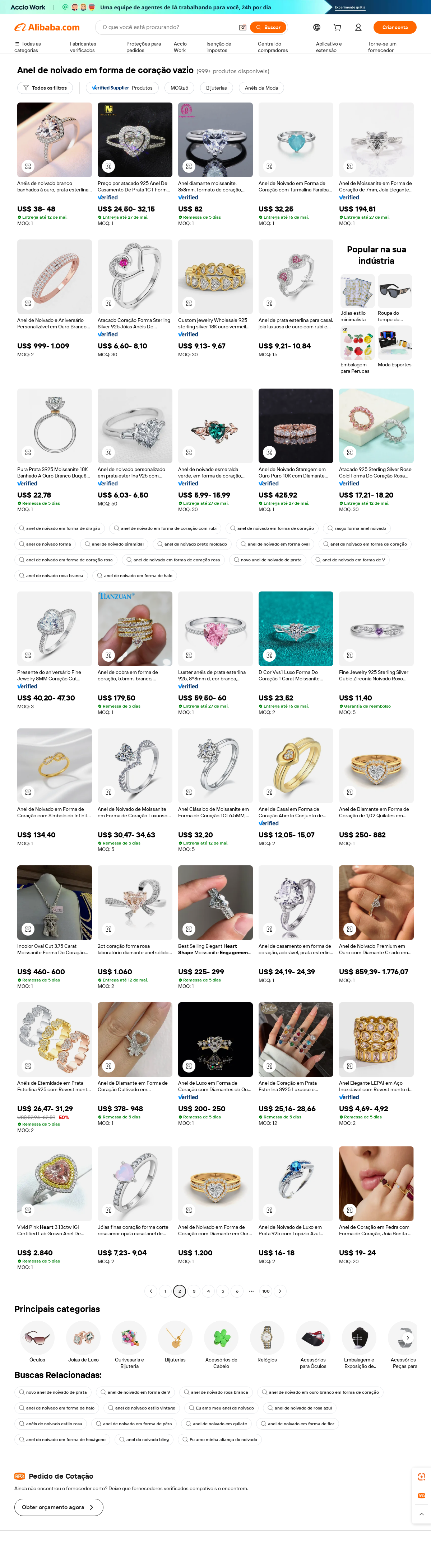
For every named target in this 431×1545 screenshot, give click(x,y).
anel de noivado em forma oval (275, 544)
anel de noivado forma (45, 544)
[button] (242, 27)
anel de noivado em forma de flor (297, 1424)
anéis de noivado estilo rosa (50, 1424)
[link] (421, 1477)
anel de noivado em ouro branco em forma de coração (320, 1392)
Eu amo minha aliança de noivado (219, 1439)
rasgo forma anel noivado (357, 528)
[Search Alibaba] (168, 27)
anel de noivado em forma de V (350, 560)
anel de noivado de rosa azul (300, 1408)
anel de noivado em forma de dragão (59, 528)
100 (266, 1291)
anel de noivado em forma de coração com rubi (165, 528)
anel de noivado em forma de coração (272, 528)
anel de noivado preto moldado (192, 544)
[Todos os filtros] (45, 88)
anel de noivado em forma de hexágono (62, 1439)
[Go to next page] (280, 1291)
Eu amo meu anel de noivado (221, 1408)
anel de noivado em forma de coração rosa (66, 560)
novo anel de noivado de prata (268, 560)
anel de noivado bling (144, 1439)
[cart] (338, 28)
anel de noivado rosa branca (51, 576)
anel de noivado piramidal (114, 544)
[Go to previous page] (150, 1291)
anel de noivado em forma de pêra (134, 1424)
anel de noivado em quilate (216, 1424)
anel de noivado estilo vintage (141, 1408)
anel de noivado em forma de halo (134, 576)
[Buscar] (268, 27)
